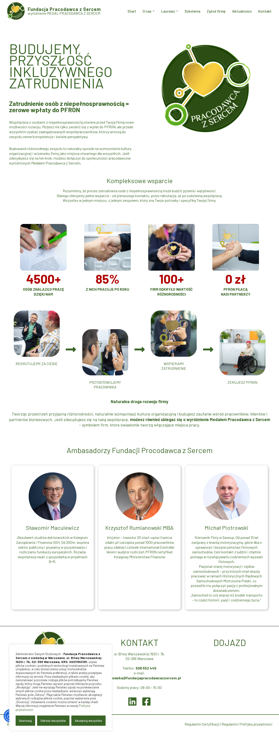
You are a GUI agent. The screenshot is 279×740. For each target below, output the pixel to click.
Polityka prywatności (255, 730)
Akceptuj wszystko (88, 721)
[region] (60, 687)
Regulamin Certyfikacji (201, 730)
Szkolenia (191, 11)
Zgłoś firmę (215, 11)
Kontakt (265, 11)
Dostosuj (25, 721)
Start (128, 11)
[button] (151, 11)
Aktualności (241, 11)
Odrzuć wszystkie (53, 721)
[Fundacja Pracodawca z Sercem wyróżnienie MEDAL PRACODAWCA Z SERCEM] (54, 11)
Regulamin (229, 730)
